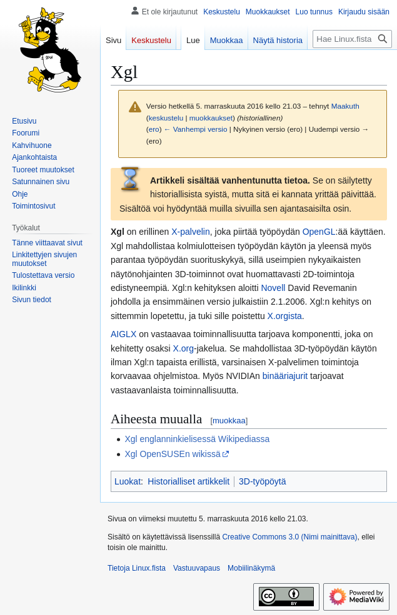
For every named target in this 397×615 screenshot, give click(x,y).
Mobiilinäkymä (251, 568)
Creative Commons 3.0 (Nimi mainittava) (289, 537)
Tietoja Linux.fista (137, 568)
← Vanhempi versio (196, 129)
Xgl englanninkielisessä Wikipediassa (196, 439)
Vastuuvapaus (196, 568)
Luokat (127, 481)
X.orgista (285, 316)
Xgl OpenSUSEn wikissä (172, 454)
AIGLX (123, 334)
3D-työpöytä (262, 481)
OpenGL (319, 232)
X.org (183, 348)
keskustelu (166, 118)
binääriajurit (285, 376)
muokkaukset (211, 118)
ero (154, 129)
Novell (273, 288)
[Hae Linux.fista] (352, 39)
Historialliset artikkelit (188, 481)
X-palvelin (190, 232)
